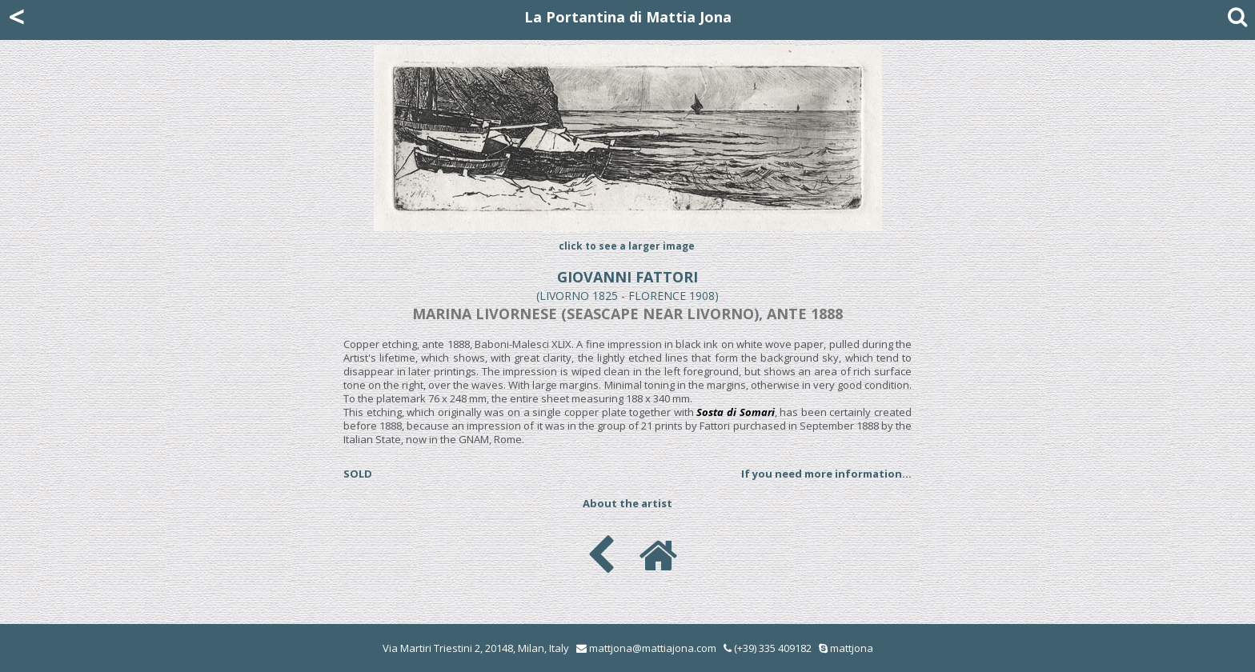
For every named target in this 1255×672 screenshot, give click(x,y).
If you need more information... (826, 473)
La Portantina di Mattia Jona (628, 16)
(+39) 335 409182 (768, 648)
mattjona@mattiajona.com (652, 648)
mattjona (851, 648)
